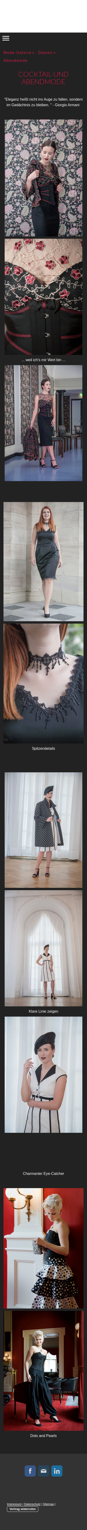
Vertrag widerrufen (23, 1509)
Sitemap (48, 1504)
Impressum (14, 1504)
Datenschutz (32, 1504)
